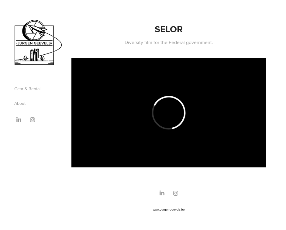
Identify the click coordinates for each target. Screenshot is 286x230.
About (20, 103)
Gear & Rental (27, 89)
